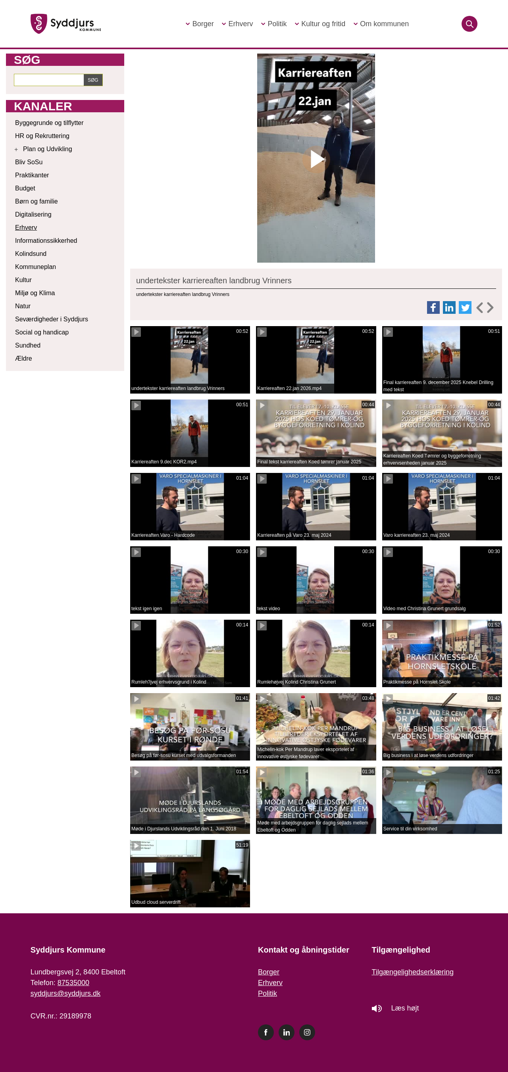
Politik (267, 993)
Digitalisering (33, 214)
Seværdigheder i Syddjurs (51, 319)
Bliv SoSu (28, 162)
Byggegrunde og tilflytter (49, 122)
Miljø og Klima (35, 293)
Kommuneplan (35, 266)
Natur (23, 306)
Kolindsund (30, 253)
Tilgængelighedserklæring (413, 972)
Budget (25, 188)
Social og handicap (42, 332)
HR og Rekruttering (42, 136)
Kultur (23, 280)
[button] (200, 24)
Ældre (23, 358)
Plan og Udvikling (47, 149)
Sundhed (27, 345)
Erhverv (26, 227)
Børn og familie (36, 201)
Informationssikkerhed (46, 240)
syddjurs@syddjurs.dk (65, 993)
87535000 (73, 983)
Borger (268, 972)
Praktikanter (32, 175)
